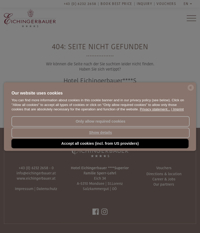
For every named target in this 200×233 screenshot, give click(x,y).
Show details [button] (100, 133)
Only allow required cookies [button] (100, 121)
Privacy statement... (155, 109)
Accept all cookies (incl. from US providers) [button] (100, 143)
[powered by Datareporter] (190, 90)
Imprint (178, 109)
